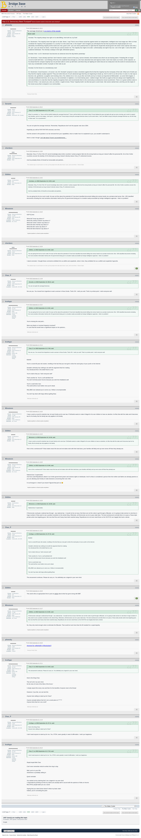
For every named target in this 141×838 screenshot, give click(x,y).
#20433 (137, 497)
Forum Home (12, 835)
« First (13, 16)
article (56, 593)
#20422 (137, 104)
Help (135, 7)
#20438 (137, 660)
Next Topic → (135, 808)
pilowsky (8, 25)
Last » (43, 16)
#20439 (137, 716)
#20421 (137, 25)
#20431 (137, 431)
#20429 (137, 342)
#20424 (137, 174)
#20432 (137, 459)
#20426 (137, 243)
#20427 (137, 275)
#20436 (137, 605)
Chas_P (8, 275)
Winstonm (9, 208)
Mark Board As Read (32, 835)
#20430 (137, 408)
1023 (32, 16)
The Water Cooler (27, 13)
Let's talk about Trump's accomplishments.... (53, 137)
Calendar (18, 10)
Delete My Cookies (21, 835)
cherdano (8, 148)
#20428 (137, 301)
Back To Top (5, 835)
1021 (24, 16)
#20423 (137, 148)
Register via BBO (116, 7)
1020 (20, 16)
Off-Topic (18, 13)
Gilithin (8, 174)
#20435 (137, 587)
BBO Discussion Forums (8, 13)
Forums (4, 10)
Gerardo (8, 104)
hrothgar (8, 301)
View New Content (131, 13)
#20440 (137, 744)
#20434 (137, 527)
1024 (36, 16)
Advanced (139, 10)
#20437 (137, 639)
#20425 (137, 208)
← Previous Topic (116, 808)
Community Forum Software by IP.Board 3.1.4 (127, 835)
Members (11, 10)
